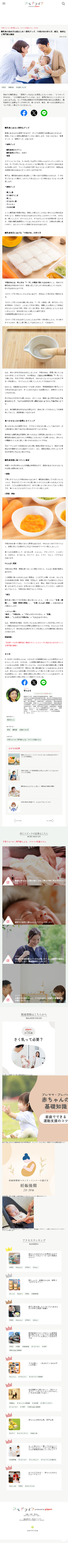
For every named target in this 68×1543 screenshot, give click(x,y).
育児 (4, 87)
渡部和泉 (35, 1294)
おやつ (20, 1294)
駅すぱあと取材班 (16, 1350)
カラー (13, 1433)
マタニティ (23, 1377)
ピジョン (13, 1377)
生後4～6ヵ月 (21, 87)
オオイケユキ (30, 1486)
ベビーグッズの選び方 (49, 1459)
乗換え (13, 1403)
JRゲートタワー (47, 1403)
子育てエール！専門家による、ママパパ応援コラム (24, 740)
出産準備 (13, 1459)
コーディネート (23, 1433)
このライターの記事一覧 (43, 693)
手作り (28, 1267)
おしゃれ (13, 1486)
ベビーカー (36, 1346)
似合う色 (34, 1433)
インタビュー (34, 1459)
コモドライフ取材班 (36, 1377)
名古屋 (36, 1403)
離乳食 (12, 87)
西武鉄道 (26, 1346)
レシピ (13, 1294)
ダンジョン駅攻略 (24, 1403)
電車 (18, 1346)
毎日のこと (11, 720)
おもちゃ (20, 1267)
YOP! (45, 1346)
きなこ (36, 1267)
